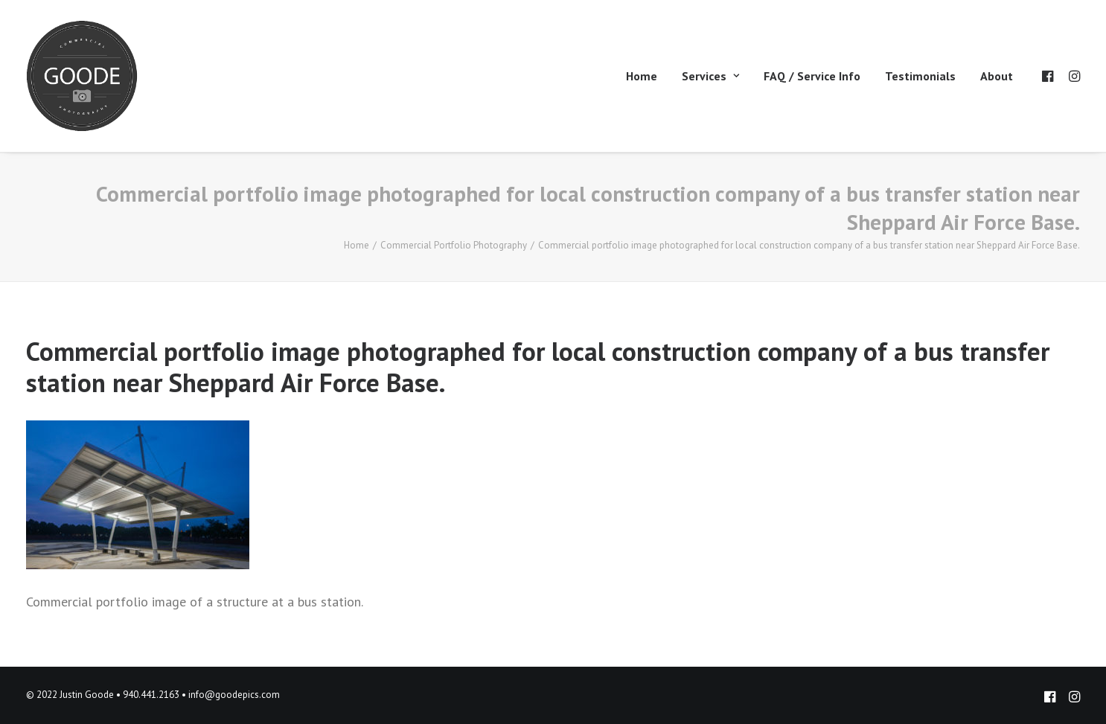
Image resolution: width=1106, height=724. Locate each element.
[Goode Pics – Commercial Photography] (82, 76)
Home (641, 75)
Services (710, 75)
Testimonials (920, 75)
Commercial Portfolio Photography (453, 245)
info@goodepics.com (234, 694)
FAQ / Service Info (812, 75)
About (996, 75)
